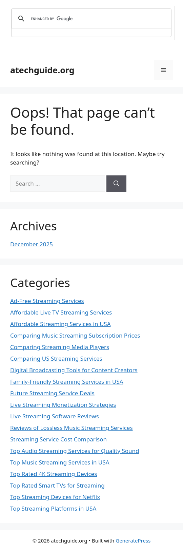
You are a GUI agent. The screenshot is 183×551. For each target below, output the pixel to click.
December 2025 (31, 244)
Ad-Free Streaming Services (47, 301)
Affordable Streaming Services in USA (60, 324)
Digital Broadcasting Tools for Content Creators (74, 370)
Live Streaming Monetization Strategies (63, 404)
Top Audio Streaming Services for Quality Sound (74, 451)
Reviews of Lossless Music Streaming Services (71, 428)
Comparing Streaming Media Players (59, 347)
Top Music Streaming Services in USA (59, 462)
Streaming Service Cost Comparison (58, 439)
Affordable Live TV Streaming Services (61, 312)
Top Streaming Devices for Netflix (55, 497)
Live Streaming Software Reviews (54, 416)
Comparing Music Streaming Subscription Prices (75, 335)
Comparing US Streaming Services (56, 358)
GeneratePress (133, 540)
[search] (90, 19)
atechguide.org (42, 70)
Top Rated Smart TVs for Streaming (57, 485)
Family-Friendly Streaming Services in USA (66, 381)
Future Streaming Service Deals (52, 393)
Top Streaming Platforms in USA (53, 508)
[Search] (116, 183)
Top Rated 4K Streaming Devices (53, 474)
